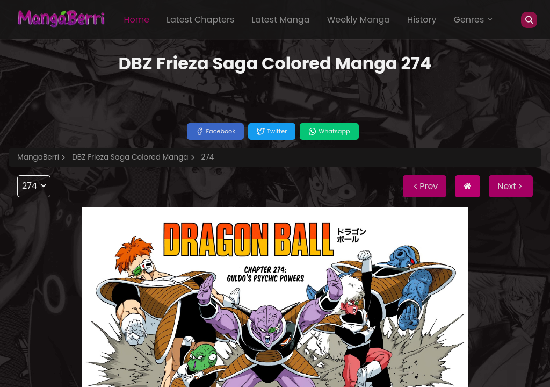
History (421, 19)
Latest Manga (280, 19)
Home (136, 19)
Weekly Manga (358, 19)
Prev (424, 186)
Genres (474, 19)
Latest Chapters (200, 19)
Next (511, 186)
